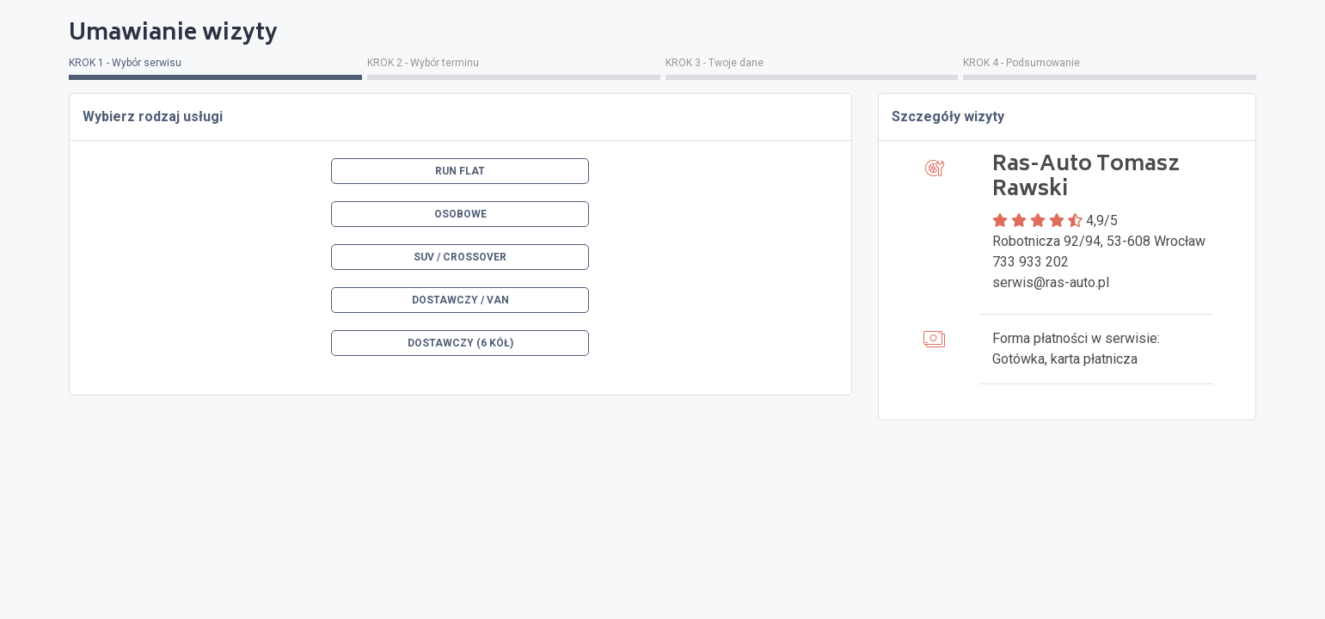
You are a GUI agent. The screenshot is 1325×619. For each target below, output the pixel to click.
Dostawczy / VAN (460, 300)
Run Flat (460, 171)
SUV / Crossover (460, 257)
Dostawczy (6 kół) (460, 343)
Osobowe (460, 214)
